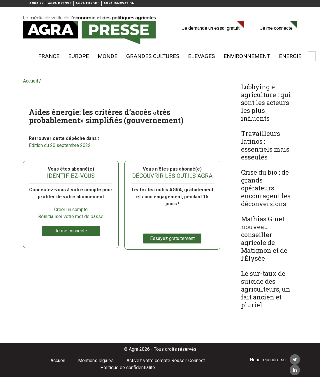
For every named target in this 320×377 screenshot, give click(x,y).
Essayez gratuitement (172, 238)
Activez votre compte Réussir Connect (165, 360)
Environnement (247, 56)
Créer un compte (71, 209)
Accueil (57, 360)
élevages (201, 56)
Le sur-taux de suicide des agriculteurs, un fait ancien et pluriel (265, 289)
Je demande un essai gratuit (211, 28)
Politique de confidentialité (127, 367)
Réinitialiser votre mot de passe (70, 216)
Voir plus (26, 56)
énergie (290, 56)
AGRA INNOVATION (119, 3)
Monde (107, 56)
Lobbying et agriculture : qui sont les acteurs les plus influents (266, 102)
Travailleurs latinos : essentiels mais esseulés (265, 145)
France (48, 56)
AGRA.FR (36, 3)
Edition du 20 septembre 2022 (60, 145)
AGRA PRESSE (60, 3)
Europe (78, 56)
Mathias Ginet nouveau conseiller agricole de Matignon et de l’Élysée (264, 238)
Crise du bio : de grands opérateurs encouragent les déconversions (266, 188)
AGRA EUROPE (87, 3)
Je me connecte (276, 28)
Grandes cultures (152, 56)
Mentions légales (96, 360)
